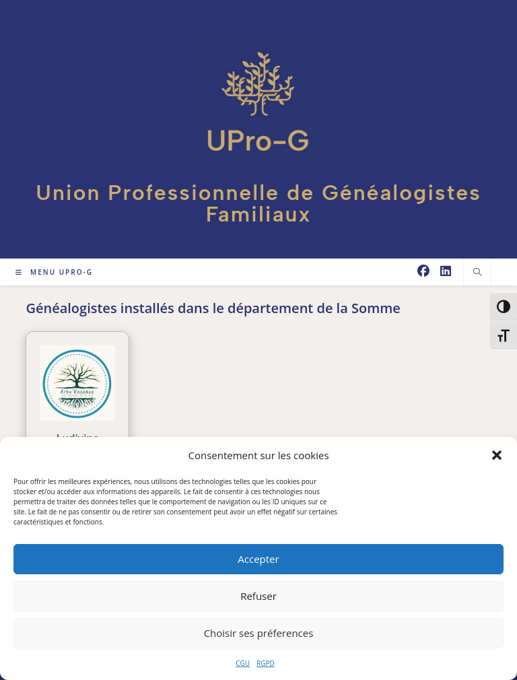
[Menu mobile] (54, 272)
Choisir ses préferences (259, 633)
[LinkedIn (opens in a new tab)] (445, 271)
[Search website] (477, 272)
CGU (243, 663)
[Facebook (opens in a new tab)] (423, 271)
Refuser (258, 596)
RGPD (265, 663)
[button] (497, 455)
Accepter (258, 559)
